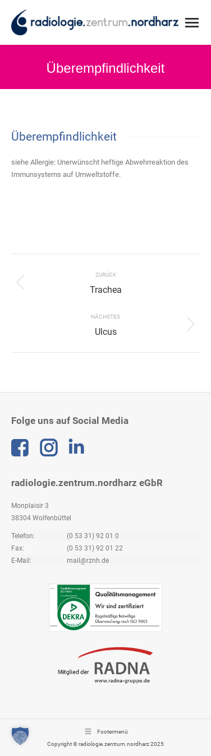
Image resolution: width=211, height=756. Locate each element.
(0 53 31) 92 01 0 (93, 536)
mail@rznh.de (88, 560)
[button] (20, 736)
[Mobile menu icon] (192, 22)
